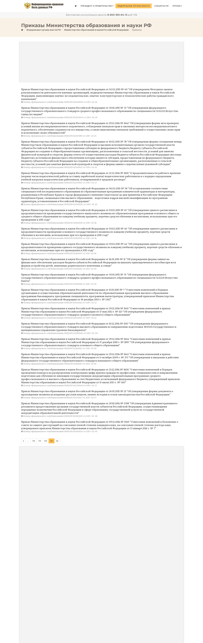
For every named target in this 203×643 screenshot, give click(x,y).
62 (57, 441)
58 (33, 441)
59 (39, 441)
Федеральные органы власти (133, 6)
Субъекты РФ (161, 6)
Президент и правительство (96, 6)
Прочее (177, 6)
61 (51, 441)
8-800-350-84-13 (117, 15)
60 (45, 441)
